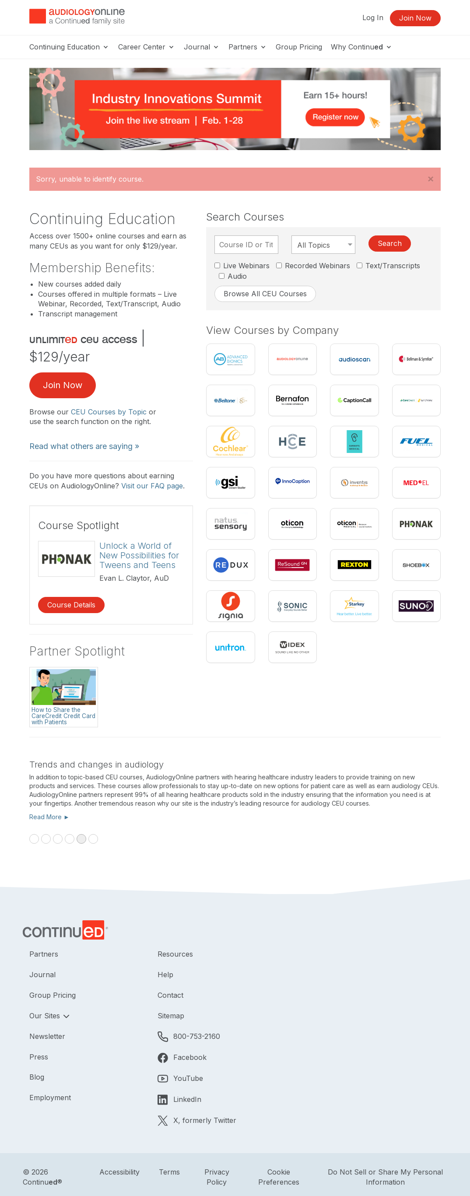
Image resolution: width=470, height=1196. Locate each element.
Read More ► (49, 817)
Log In (372, 17)
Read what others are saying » (84, 446)
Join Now (415, 18)
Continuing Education (69, 46)
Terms (169, 1172)
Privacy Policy (216, 1177)
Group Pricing (299, 46)
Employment (50, 1097)
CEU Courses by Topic (109, 411)
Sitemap (171, 1015)
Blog (36, 1077)
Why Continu (362, 46)
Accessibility (119, 1172)
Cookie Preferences (278, 1177)
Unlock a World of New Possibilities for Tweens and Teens (139, 555)
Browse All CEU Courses (265, 293)
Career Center (146, 46)
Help (165, 974)
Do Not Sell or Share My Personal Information (385, 1177)
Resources (175, 954)
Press (38, 1056)
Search (390, 243)
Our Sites (45, 1015)
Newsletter (47, 1036)
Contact (170, 995)
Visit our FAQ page (152, 485)
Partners (247, 46)
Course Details (71, 604)
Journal (202, 46)
